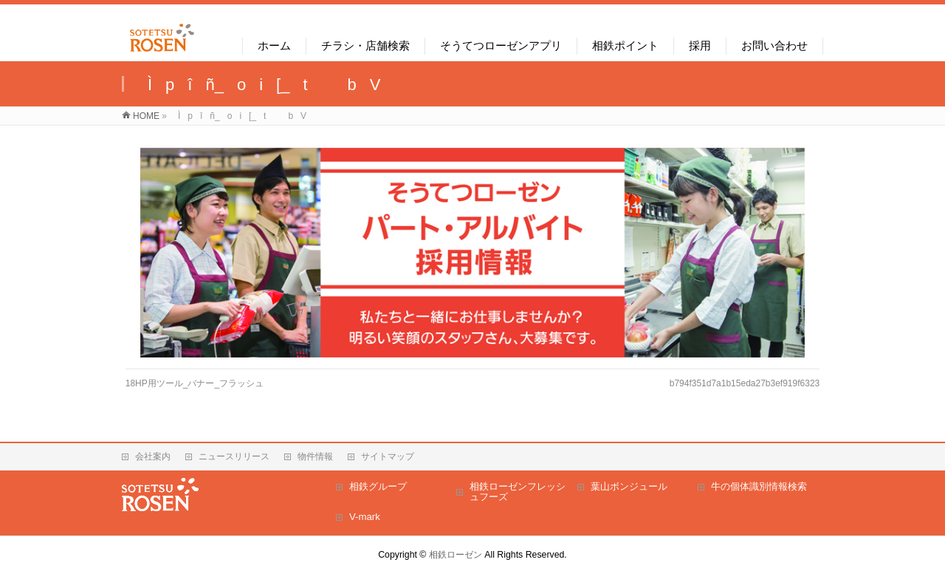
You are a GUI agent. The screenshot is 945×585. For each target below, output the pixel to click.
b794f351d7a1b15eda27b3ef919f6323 (745, 383)
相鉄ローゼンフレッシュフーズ (518, 491)
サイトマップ (387, 456)
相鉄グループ (378, 486)
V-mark (364, 516)
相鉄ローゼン (455, 555)
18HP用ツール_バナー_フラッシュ (195, 383)
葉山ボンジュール (629, 486)
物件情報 (315, 456)
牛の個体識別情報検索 (759, 486)
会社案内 (153, 456)
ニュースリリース (234, 456)
